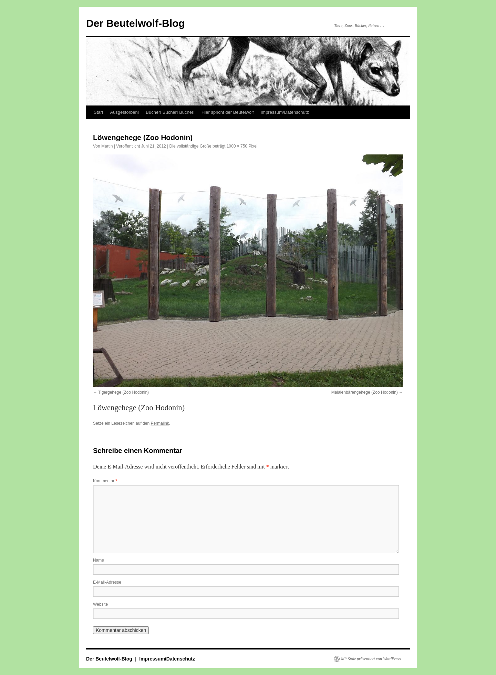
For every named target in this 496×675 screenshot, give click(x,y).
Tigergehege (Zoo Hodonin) (123, 392)
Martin (107, 146)
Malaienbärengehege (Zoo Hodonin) (364, 392)
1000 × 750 (237, 146)
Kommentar (105, 480)
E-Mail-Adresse (107, 582)
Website (100, 604)
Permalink (160, 423)
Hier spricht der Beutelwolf (228, 112)
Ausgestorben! (124, 112)
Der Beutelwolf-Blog (135, 23)
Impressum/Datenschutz (285, 112)
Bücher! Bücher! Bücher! (170, 112)
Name (98, 560)
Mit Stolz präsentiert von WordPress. (371, 658)
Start (98, 112)
